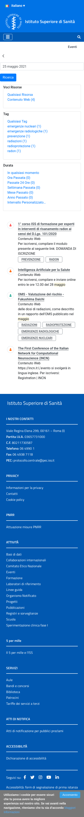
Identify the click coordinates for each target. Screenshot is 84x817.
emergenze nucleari (24, 126)
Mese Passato (20, 192)
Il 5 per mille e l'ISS (19, 667)
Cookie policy (15, 515)
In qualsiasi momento (23, 173)
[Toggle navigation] (7, 37)
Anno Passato (20, 197)
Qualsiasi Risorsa (20, 95)
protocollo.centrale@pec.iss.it (33, 475)
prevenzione (18, 136)
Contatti (12, 509)
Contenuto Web (21, 100)
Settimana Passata (23, 188)
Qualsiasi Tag (17, 121)
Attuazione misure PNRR (23, 542)
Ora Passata (18, 178)
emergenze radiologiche (27, 131)
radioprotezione (21, 146)
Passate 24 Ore (21, 183)
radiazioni (17, 141)
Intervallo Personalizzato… (26, 202)
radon (14, 151)
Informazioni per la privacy (24, 503)
